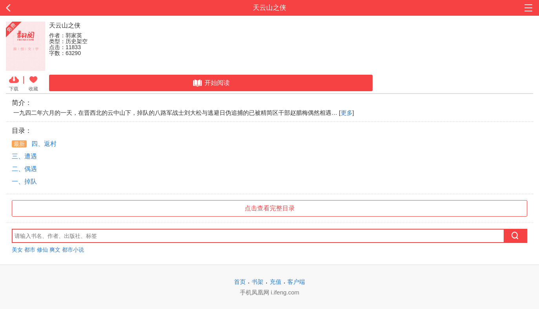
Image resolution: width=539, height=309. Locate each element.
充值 (275, 281)
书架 (257, 281)
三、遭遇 (24, 156)
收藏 (33, 83)
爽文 (54, 249)
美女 (17, 249)
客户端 (296, 281)
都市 (29, 249)
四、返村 (34, 143)
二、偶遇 (24, 169)
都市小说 (73, 249)
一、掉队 (24, 181)
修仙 (42, 249)
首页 (240, 281)
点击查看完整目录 (270, 208)
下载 (14, 83)
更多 (347, 112)
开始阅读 (211, 82)
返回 (54, 8)
